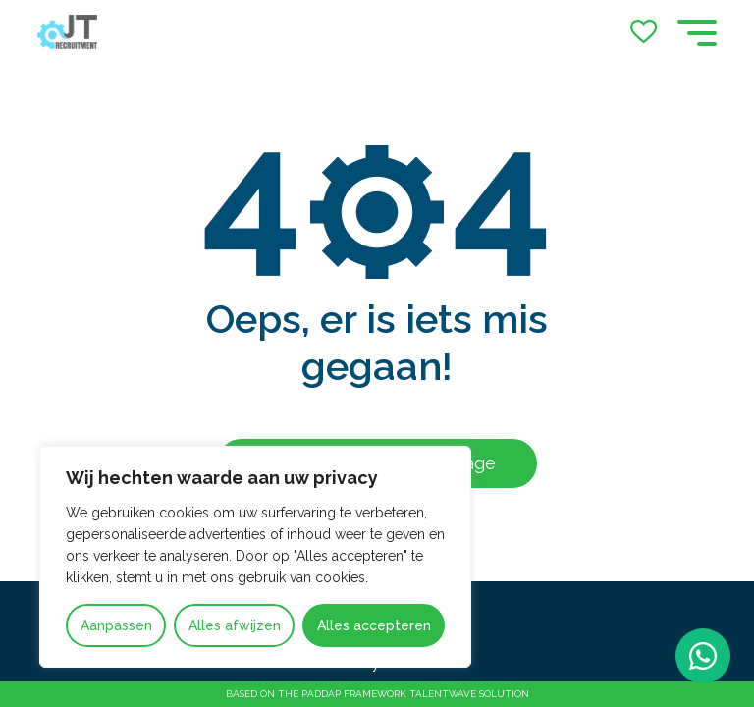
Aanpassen (116, 625)
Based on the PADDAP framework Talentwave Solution (377, 694)
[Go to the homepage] (67, 32)
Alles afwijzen (234, 625)
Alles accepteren (374, 625)
